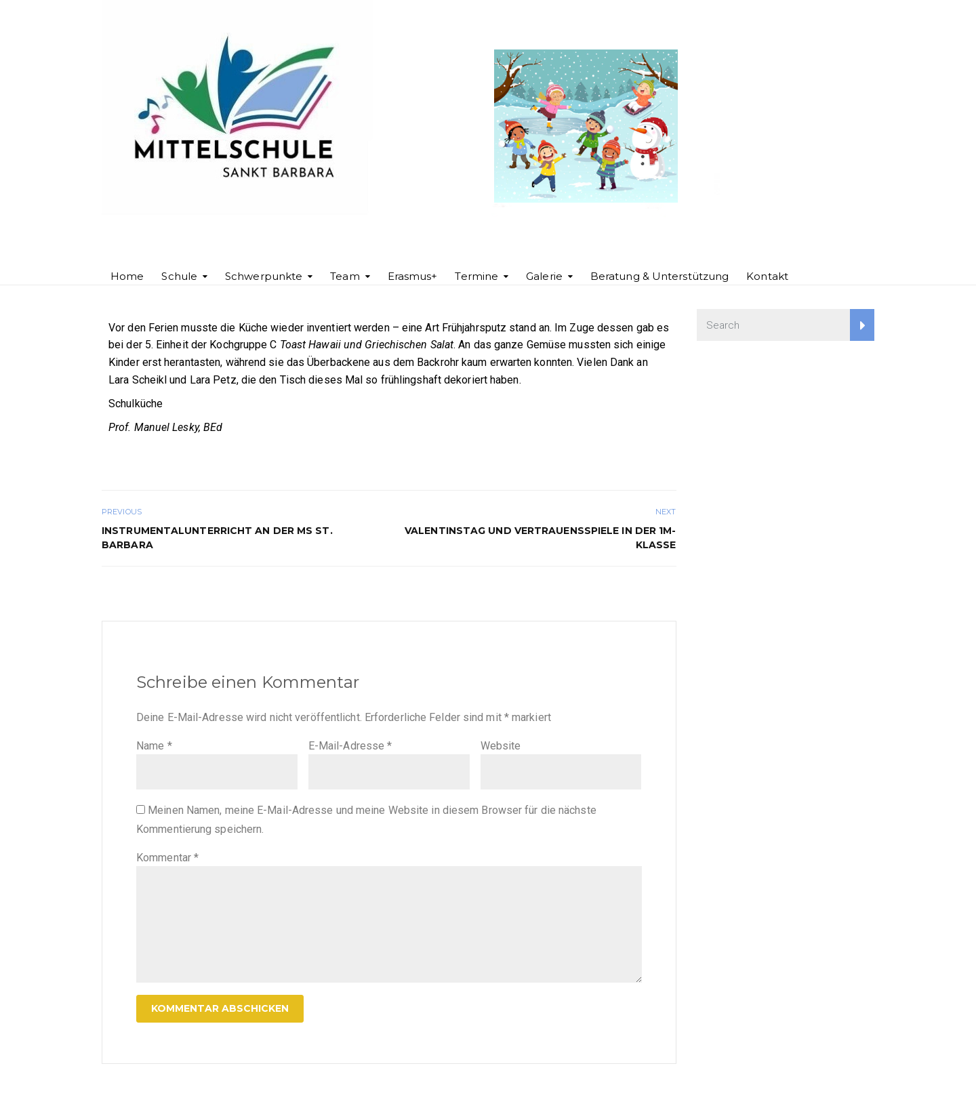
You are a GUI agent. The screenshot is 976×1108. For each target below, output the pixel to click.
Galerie (544, 276)
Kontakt (767, 276)
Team (344, 276)
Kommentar (167, 857)
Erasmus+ (413, 276)
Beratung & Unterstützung (659, 276)
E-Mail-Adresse (350, 745)
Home (127, 276)
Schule (179, 276)
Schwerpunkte (263, 276)
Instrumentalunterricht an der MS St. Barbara (217, 538)
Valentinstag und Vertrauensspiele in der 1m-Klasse (540, 538)
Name (154, 745)
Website (501, 745)
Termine (476, 276)
